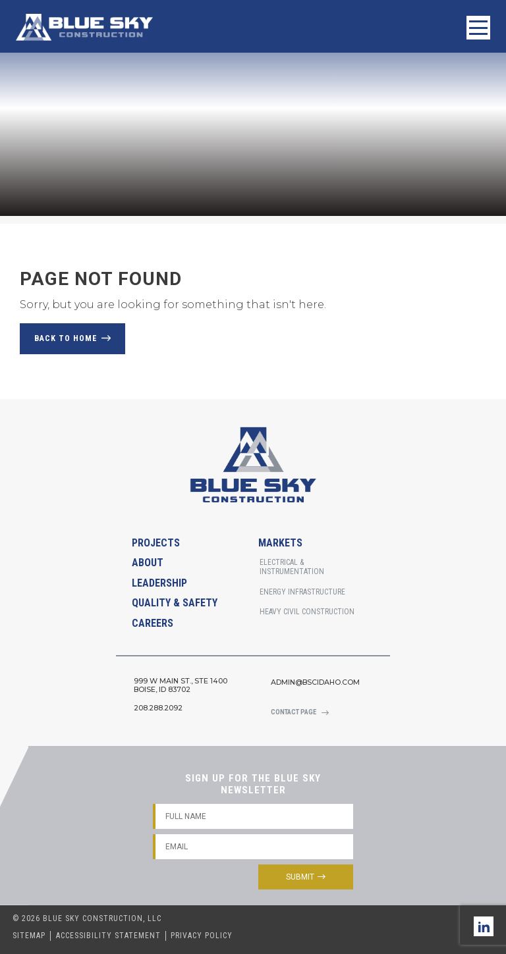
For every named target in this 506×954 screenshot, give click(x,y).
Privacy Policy (202, 935)
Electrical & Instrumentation (292, 567)
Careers (152, 623)
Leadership (159, 583)
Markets (280, 543)
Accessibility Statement (108, 935)
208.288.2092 (158, 708)
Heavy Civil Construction (307, 611)
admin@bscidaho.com (315, 682)
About (147, 562)
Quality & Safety (174, 602)
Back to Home (66, 338)
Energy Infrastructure (302, 591)
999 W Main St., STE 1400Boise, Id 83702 (180, 685)
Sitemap (29, 935)
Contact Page (293, 712)
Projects (156, 543)
